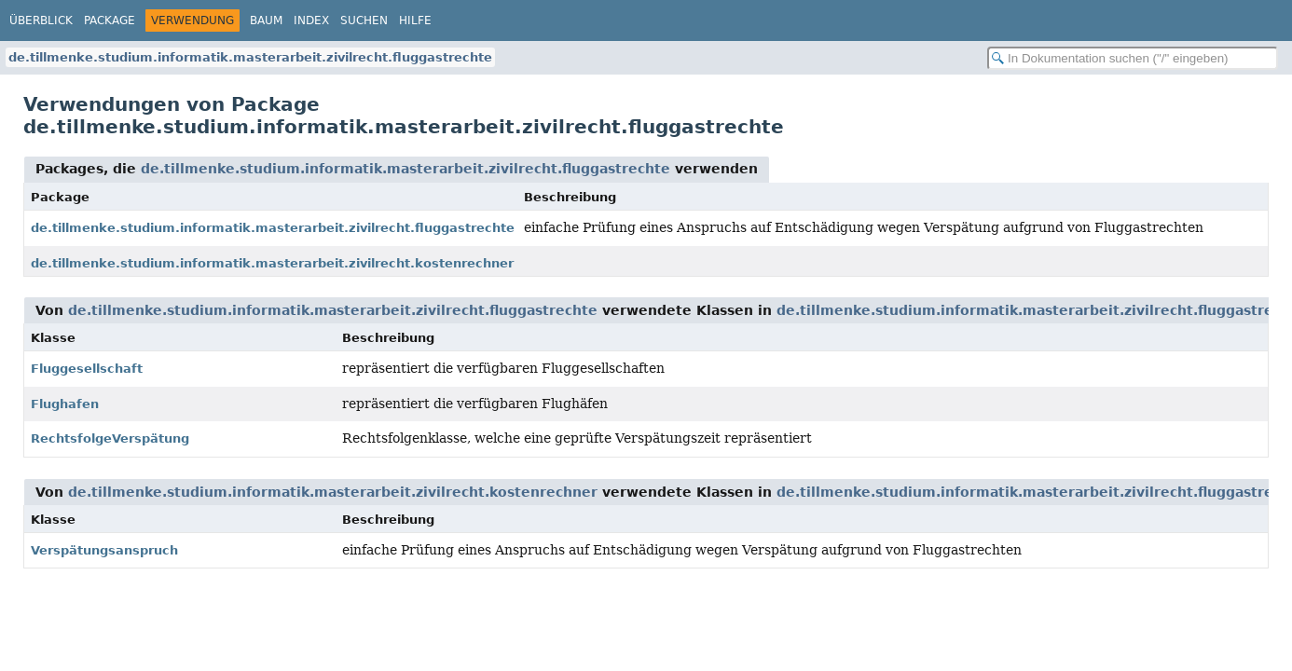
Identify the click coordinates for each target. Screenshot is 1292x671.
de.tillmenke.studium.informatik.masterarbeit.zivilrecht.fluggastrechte (250, 57)
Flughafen (65, 404)
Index (311, 20)
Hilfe (415, 20)
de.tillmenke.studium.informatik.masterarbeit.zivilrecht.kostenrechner (272, 263)
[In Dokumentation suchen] (1132, 58)
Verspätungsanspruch (104, 550)
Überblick (41, 20)
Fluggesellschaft (87, 369)
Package (109, 20)
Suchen (364, 20)
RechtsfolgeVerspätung (110, 438)
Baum (266, 20)
